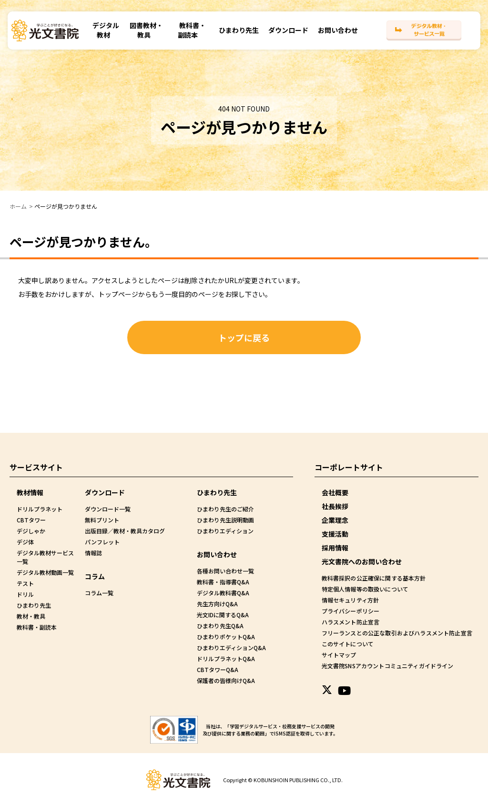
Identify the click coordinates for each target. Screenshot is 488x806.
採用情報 (335, 547)
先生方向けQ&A (217, 604)
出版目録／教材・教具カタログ (125, 531)
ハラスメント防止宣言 (350, 622)
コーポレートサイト (349, 467)
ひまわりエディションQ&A (231, 647)
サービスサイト (36, 467)
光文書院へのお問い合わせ (362, 561)
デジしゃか (31, 531)
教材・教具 (31, 616)
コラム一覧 (99, 593)
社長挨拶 (335, 506)
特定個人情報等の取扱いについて (364, 589)
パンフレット (102, 542)
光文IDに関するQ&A (223, 615)
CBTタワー (31, 520)
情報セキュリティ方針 (350, 600)
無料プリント (102, 520)
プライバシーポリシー (350, 611)
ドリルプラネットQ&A (226, 658)
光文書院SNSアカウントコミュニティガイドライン (387, 666)
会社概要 (335, 492)
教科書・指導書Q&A (223, 582)
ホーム (18, 206)
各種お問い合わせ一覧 (225, 571)
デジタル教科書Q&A (223, 593)
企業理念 (335, 520)
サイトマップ (339, 655)
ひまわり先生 (237, 33)
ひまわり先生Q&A (220, 626)
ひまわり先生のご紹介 (225, 509)
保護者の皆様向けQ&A (226, 680)
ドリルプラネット (39, 509)
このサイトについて (347, 644)
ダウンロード (286, 33)
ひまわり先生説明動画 (225, 520)
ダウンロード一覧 (108, 509)
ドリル (25, 594)
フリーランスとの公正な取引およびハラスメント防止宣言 (396, 633)
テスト (25, 583)
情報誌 (93, 553)
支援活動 (335, 534)
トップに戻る (244, 337)
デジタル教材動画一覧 (45, 572)
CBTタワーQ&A (217, 669)
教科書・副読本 (191, 32)
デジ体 (25, 542)
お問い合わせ (336, 33)
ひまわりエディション (225, 531)
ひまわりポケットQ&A (226, 637)
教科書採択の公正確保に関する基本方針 (373, 578)
